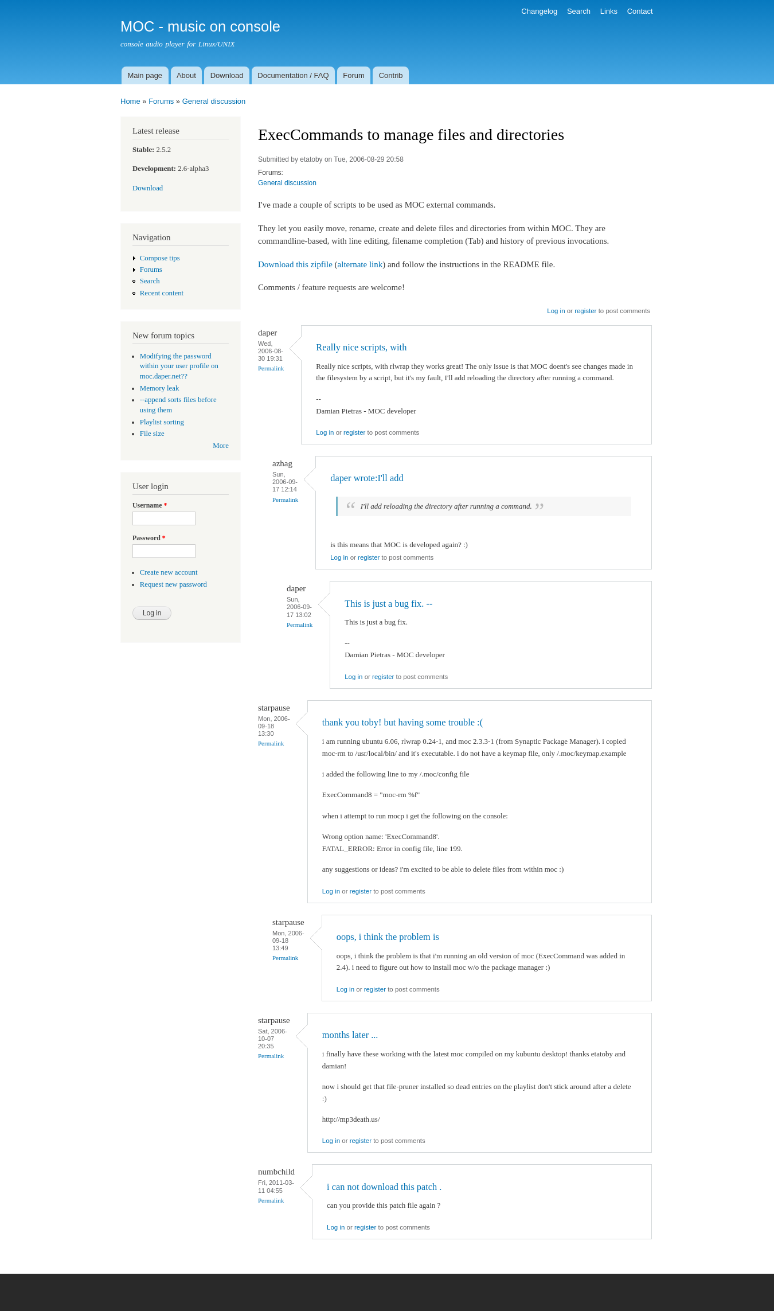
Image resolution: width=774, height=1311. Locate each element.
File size (152, 434)
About (186, 75)
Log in (556, 310)
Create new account (169, 572)
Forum (354, 75)
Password (149, 538)
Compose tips (160, 258)
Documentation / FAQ (293, 75)
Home (130, 101)
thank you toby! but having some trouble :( (402, 722)
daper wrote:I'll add (366, 478)
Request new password (173, 584)
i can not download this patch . (384, 1186)
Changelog (539, 11)
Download (227, 75)
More (221, 446)
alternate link (360, 264)
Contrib (391, 75)
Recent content (161, 293)
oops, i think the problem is (388, 936)
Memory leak (159, 388)
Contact (640, 11)
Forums (161, 101)
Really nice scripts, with (361, 347)
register (585, 310)
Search (579, 11)
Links (608, 11)
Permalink (271, 368)
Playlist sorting (162, 422)
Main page (144, 75)
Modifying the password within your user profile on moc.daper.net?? (179, 366)
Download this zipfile (295, 264)
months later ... (350, 1034)
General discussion (214, 101)
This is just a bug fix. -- (388, 603)
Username (149, 505)
